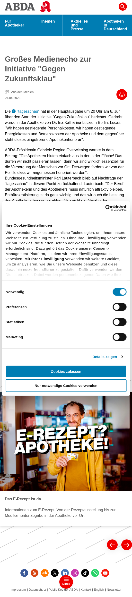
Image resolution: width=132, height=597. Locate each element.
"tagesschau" (28, 111)
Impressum (18, 589)
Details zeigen (104, 357)
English (99, 589)
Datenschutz (37, 589)
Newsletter (114, 589)
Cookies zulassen (66, 371)
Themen (47, 21)
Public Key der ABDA (63, 589)
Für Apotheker (14, 23)
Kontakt (85, 589)
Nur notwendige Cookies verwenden (66, 386)
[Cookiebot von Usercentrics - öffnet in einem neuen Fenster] (105, 208)
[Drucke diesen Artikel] (121, 94)
